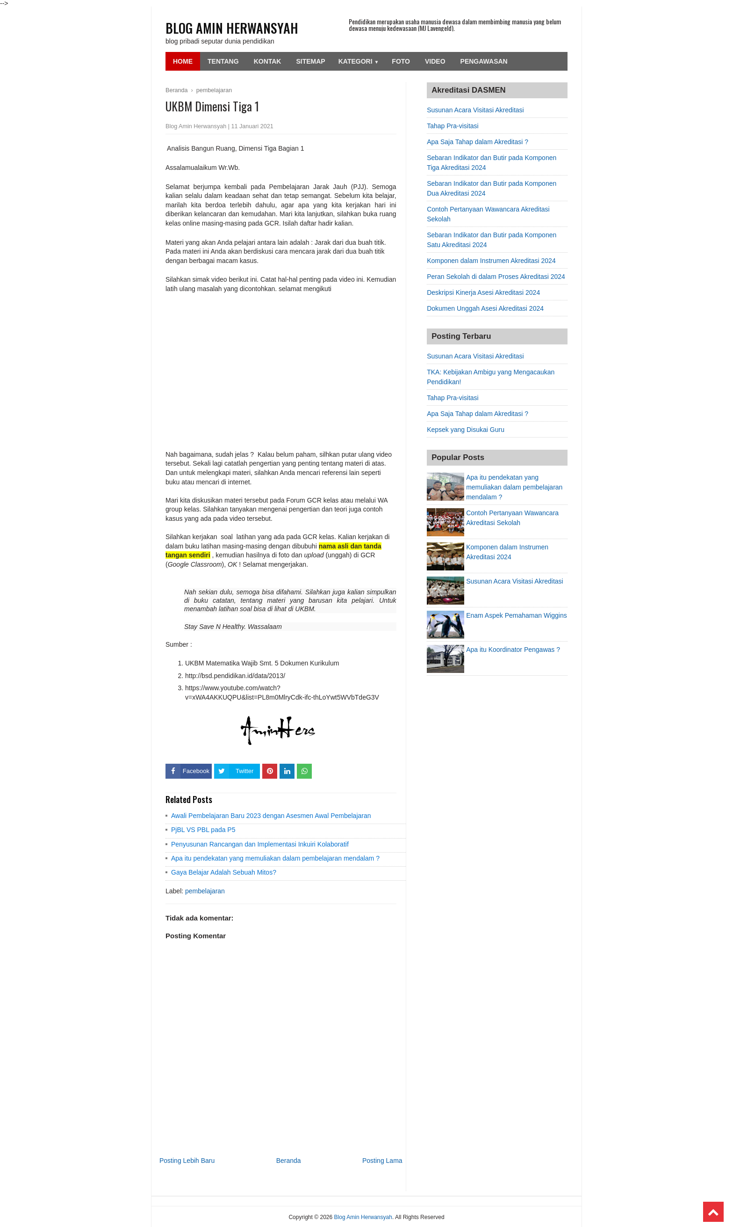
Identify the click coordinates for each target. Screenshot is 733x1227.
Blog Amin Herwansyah (231, 27)
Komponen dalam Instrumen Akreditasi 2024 (491, 260)
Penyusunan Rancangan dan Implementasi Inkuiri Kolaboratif (260, 844)
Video (435, 61)
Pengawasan (484, 61)
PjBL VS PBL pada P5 (203, 829)
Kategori (358, 61)
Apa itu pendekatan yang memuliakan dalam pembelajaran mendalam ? (275, 858)
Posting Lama (382, 1160)
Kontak (267, 61)
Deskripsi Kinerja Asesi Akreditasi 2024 (483, 292)
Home (183, 61)
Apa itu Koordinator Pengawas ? (513, 649)
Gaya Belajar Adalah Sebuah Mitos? (223, 872)
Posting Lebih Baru (187, 1160)
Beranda (288, 1160)
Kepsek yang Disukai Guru (465, 429)
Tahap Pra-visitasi (453, 126)
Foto (401, 61)
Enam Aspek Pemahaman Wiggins (516, 615)
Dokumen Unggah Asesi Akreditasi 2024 (485, 308)
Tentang (223, 61)
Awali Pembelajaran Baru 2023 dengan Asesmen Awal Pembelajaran (271, 815)
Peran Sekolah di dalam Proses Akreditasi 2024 (496, 276)
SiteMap (310, 61)
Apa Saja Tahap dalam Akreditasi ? (477, 142)
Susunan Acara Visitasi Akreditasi (475, 110)
